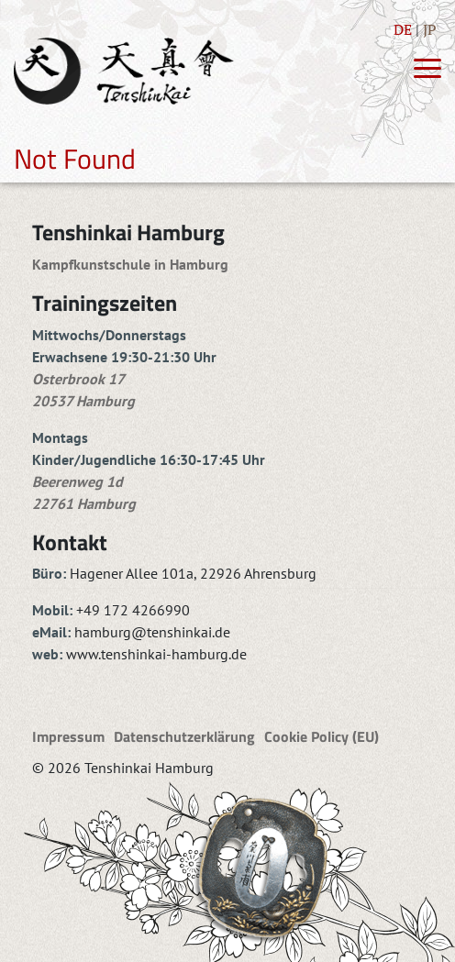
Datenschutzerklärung (184, 736)
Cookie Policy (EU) (321, 736)
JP (430, 29)
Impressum (68, 736)
